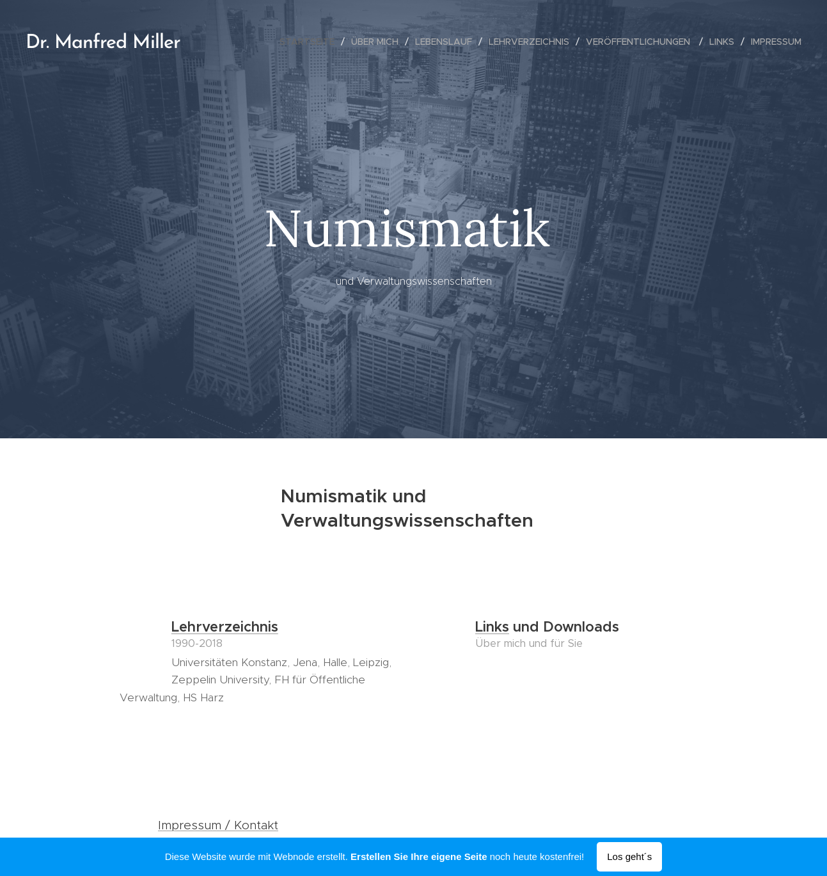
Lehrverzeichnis (224, 626)
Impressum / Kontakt (218, 825)
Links (492, 626)
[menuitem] (310, 42)
